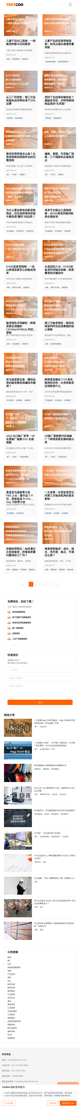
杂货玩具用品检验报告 (21, 622)
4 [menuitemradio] (44, 584)
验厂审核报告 (18, 628)
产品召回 (11, 974)
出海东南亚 (12, 1011)
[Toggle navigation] (70, 4)
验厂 (9, 960)
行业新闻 (11, 994)
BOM (9, 1034)
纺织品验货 (12, 1028)
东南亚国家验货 (14, 967)
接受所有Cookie (68, 1103)
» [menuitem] (57, 584)
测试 (9, 977)
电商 (9, 970)
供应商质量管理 (14, 1021)
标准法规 (11, 984)
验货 (9, 957)
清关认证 (11, 997)
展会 (9, 1001)
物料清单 (11, 1031)
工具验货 (11, 1014)
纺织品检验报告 (18, 612)
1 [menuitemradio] (31, 584)
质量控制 (11, 1024)
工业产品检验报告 (19, 638)
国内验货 (11, 991)
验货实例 (11, 987)
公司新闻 (11, 1007)
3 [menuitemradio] (39, 584)
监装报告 (16, 633)
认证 (9, 964)
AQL (9, 981)
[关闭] (77, 1083)
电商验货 (11, 1038)
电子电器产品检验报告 (21, 617)
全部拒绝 (52, 1103)
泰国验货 (11, 1018)
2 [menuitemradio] (35, 584)
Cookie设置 (8, 1103)
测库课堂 (11, 1004)
